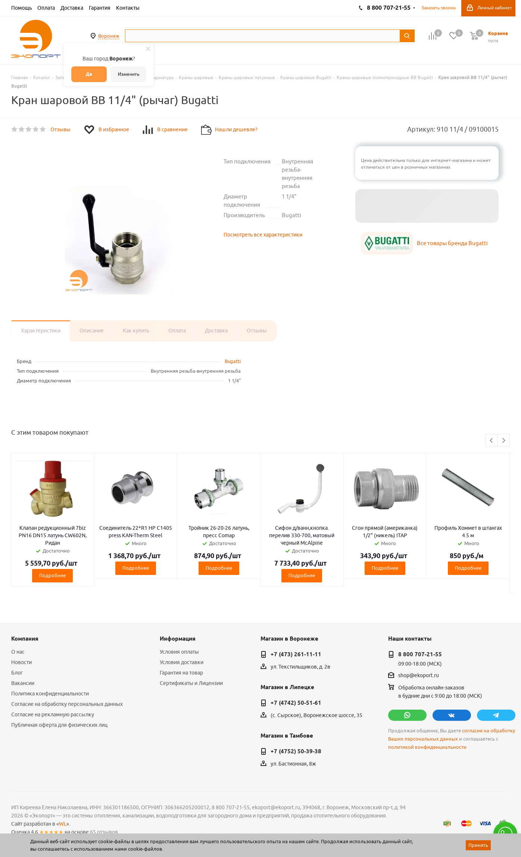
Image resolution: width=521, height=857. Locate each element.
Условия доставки (181, 662)
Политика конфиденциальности (50, 694)
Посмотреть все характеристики (263, 235)
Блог (17, 673)
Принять (478, 845)
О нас (18, 652)
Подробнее (52, 575)
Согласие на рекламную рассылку (52, 714)
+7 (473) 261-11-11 (296, 654)
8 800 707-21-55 (420, 654)
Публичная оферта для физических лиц (59, 725)
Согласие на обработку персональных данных (67, 704)
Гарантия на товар (181, 673)
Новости (21, 662)
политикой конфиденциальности (427, 747)
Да (89, 74)
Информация (178, 638)
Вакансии (22, 683)
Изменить (128, 74)
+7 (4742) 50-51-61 (296, 703)
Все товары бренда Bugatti (452, 243)
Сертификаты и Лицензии (191, 683)
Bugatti (233, 361)
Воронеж (108, 36)
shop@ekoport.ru (418, 676)
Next (503, 440)
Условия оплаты (179, 652)
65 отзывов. (104, 832)
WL (62, 824)
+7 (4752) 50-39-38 (296, 751)
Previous (492, 440)
